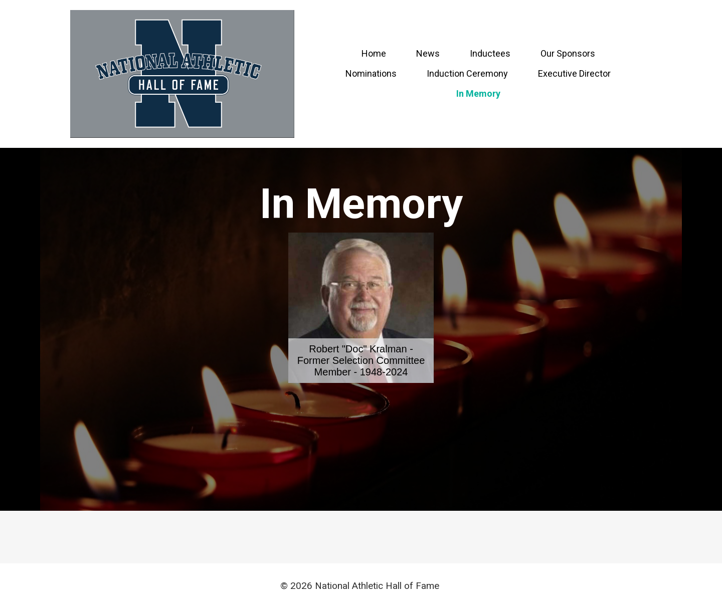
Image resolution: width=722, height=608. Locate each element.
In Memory (478, 93)
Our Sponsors (567, 53)
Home (374, 53)
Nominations (371, 73)
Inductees (490, 53)
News (428, 53)
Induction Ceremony (467, 73)
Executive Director (574, 73)
